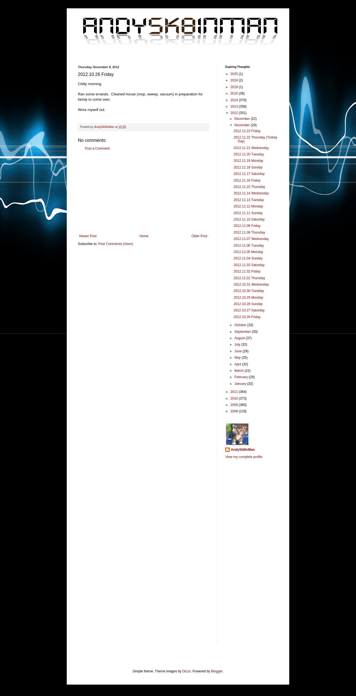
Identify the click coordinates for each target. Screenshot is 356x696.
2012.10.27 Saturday (249, 310)
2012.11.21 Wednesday (251, 148)
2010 (235, 398)
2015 (235, 93)
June (238, 351)
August (240, 338)
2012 (235, 113)
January (240, 384)
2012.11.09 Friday (247, 226)
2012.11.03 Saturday (249, 265)
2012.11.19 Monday (248, 161)
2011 (235, 392)
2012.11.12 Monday (248, 206)
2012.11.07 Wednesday (251, 239)
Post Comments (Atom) (115, 244)
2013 (235, 106)
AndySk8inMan (243, 450)
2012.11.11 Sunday (248, 213)
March (239, 371)
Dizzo (186, 671)
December (242, 119)
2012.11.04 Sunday (248, 258)
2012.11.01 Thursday (249, 278)
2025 (235, 74)
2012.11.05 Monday (248, 252)
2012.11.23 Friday (247, 131)
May (238, 358)
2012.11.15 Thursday (249, 187)
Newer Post (88, 236)
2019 (235, 87)
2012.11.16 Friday (247, 180)
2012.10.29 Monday (248, 297)
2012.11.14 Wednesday (251, 193)
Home (144, 236)
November (242, 125)
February (241, 377)
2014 (235, 100)
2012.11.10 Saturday (249, 219)
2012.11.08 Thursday (249, 232)
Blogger (216, 671)
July (237, 344)
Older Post (199, 236)
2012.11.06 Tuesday (249, 245)
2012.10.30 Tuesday (249, 291)
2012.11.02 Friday (247, 271)
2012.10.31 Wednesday (251, 284)
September (243, 332)
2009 (235, 405)
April (238, 364)
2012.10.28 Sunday (248, 304)
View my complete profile (243, 457)
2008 (235, 411)
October (240, 325)
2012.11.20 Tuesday (249, 154)
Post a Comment (97, 148)
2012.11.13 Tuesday (249, 200)
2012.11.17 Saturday (249, 174)
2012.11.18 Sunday (248, 167)
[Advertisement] (143, 192)
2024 (235, 80)
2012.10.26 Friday (247, 317)
